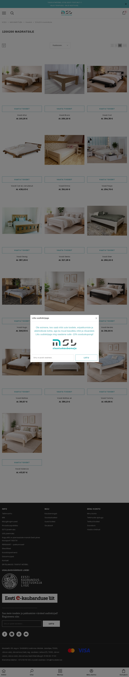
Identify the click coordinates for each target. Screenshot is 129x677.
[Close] (96, 318)
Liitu (86, 357)
